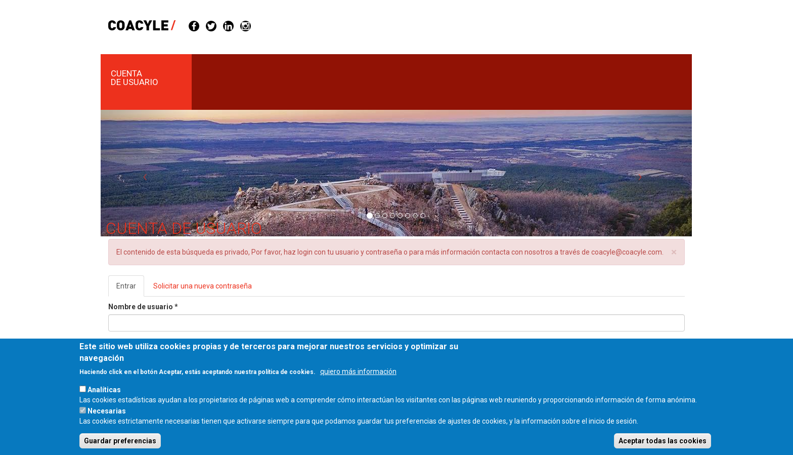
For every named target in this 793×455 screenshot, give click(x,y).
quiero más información (358, 381)
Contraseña (130, 344)
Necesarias (106, 421)
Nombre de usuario (143, 307)
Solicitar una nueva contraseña (202, 286)
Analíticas (104, 399)
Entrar (130, 289)
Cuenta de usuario (134, 77)
